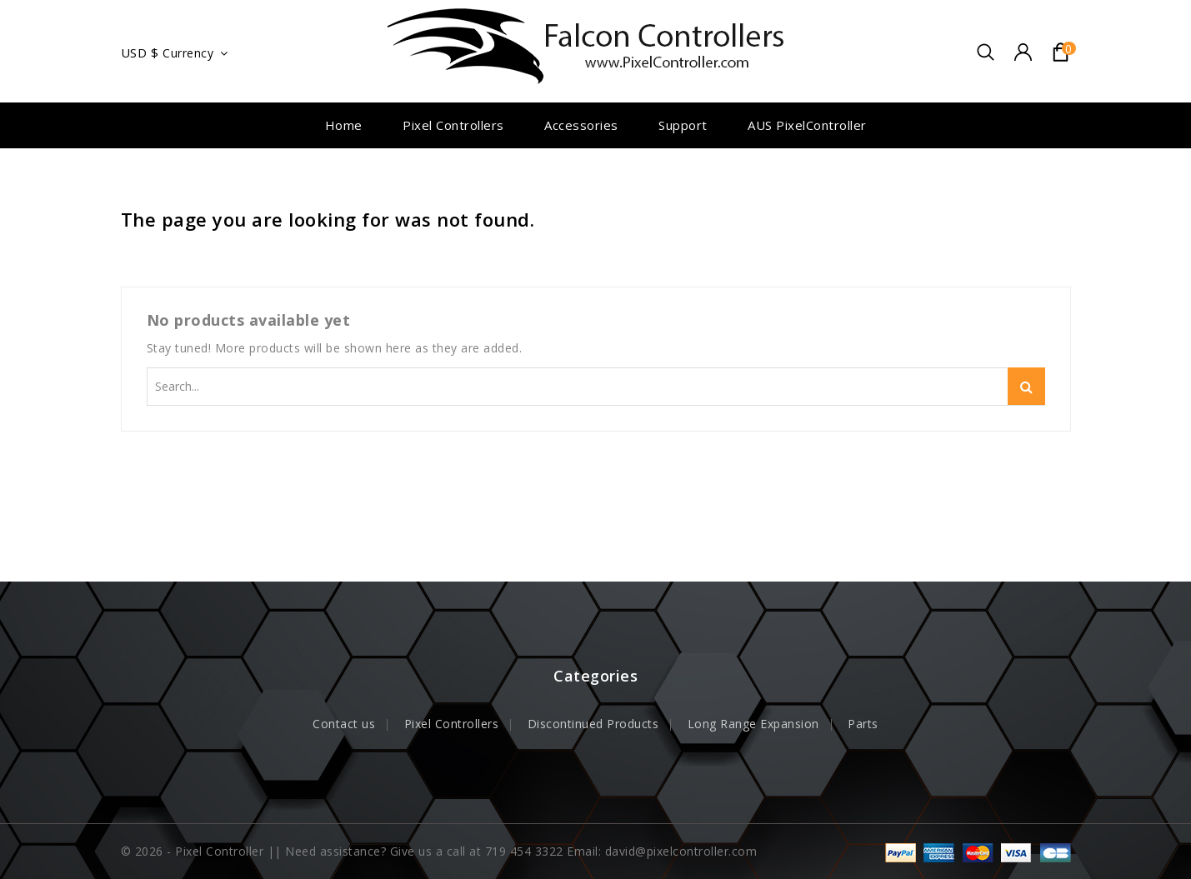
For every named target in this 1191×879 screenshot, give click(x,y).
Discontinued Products (593, 724)
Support (683, 125)
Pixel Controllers (453, 125)
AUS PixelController (807, 125)
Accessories (581, 125)
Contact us (344, 724)
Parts (863, 724)
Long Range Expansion (753, 724)
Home (344, 125)
